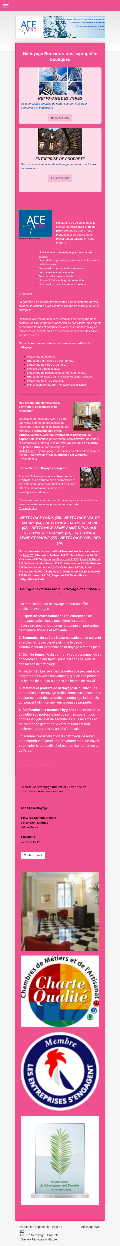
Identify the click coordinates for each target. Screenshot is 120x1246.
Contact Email (33, 855)
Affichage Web (90, 1227)
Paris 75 (28, 555)
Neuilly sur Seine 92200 (43, 567)
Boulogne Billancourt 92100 (61, 559)
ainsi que (46, 443)
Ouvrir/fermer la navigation (60, 5)
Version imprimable (35, 1227)
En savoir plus (60, 117)
